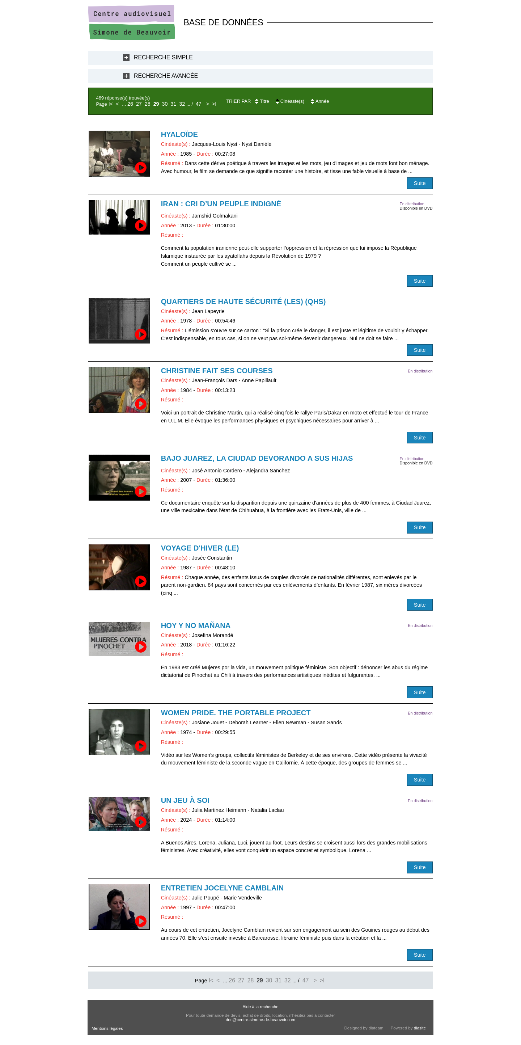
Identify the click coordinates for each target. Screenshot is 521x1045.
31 (173, 104)
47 (199, 104)
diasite (420, 1028)
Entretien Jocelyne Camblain (222, 888)
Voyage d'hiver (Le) (200, 548)
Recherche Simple (163, 57)
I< (111, 104)
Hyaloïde (179, 134)
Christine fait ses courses (217, 371)
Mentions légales (107, 1028)
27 (139, 104)
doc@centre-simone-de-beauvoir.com (260, 1019)
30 (165, 104)
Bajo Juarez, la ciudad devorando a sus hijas (257, 458)
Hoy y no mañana (196, 625)
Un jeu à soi (185, 800)
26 (130, 104)
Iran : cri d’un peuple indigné (221, 204)
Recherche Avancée (166, 76)
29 (156, 104)
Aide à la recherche (260, 1006)
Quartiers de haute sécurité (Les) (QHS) (243, 302)
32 (182, 104)
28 (148, 104)
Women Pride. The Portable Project (236, 713)
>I (214, 104)
